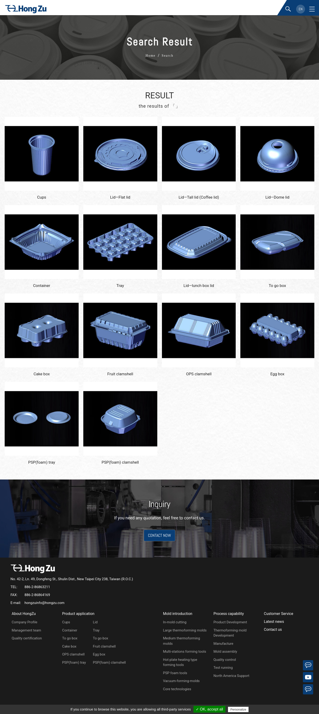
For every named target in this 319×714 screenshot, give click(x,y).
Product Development (230, 622)
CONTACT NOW (159, 535)
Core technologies (177, 689)
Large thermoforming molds (185, 630)
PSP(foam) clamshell (109, 662)
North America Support (231, 676)
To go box (69, 638)
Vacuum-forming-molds (181, 681)
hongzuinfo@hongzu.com (44, 603)
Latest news (274, 621)
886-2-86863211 (37, 587)
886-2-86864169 (37, 595)
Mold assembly (225, 651)
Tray (96, 630)
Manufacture (223, 644)
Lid (95, 622)
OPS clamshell (73, 654)
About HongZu (24, 613)
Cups (66, 622)
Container (69, 630)
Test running (223, 668)
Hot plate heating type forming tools (180, 662)
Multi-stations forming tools (184, 651)
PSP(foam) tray (74, 662)
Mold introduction (177, 613)
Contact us (273, 629)
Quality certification (27, 638)
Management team (26, 630)
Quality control (225, 660)
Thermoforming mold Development (230, 633)
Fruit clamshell (104, 646)
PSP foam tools (175, 673)
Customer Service (278, 613)
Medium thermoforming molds (181, 641)
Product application (78, 613)
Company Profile (24, 622)
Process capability (229, 613)
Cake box (69, 646)
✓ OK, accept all (209, 709)
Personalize (238, 709)
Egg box (99, 654)
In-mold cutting (174, 622)
